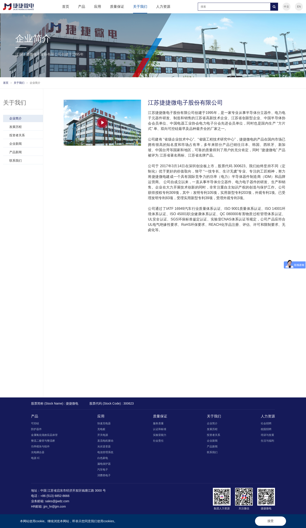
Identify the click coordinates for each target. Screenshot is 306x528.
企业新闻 (25, 143)
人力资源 (163, 6)
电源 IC (35, 458)
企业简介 (35, 82)
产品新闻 (25, 152)
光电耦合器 (37, 452)
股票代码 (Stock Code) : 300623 (111, 403)
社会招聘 (266, 423)
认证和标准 (159, 429)
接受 (270, 521)
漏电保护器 (104, 463)
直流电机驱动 (105, 440)
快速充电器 (104, 423)
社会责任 (158, 440)
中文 (286, 6)
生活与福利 (267, 440)
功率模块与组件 (40, 446)
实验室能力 (159, 435)
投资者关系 (25, 135)
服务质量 (158, 423)
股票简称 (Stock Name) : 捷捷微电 (54, 403)
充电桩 (101, 429)
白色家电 (102, 458)
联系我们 (25, 160)
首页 (65, 6)
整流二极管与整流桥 (43, 440)
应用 (97, 6)
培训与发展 (267, 435)
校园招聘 (266, 429)
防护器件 (36, 429)
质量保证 (117, 6)
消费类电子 (104, 475)
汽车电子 (102, 469)
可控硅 (35, 423)
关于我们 (140, 6)
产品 (81, 6)
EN (299, 6)
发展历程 (25, 127)
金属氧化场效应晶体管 (44, 435)
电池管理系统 (105, 452)
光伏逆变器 (104, 446)
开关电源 (102, 435)
